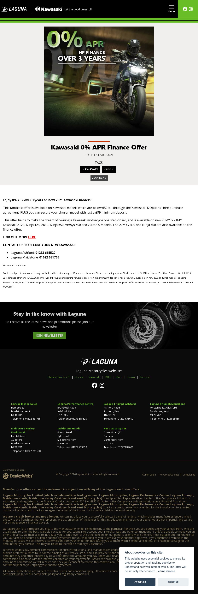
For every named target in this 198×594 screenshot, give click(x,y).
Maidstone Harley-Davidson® (23, 430)
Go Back (99, 178)
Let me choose (166, 571)
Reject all (173, 581)
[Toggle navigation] (171, 9)
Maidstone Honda (68, 428)
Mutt (119, 377)
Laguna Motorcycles (24, 404)
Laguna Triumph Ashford (120, 404)
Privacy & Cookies (169, 474)
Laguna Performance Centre (75, 404)
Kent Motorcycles (115, 428)
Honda (79, 377)
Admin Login (149, 474)
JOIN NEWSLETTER (49, 335)
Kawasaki (90, 169)
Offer (109, 169)
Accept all (140, 581)
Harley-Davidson (59, 377)
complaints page (13, 574)
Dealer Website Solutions (14, 470)
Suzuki (131, 377)
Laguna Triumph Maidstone (167, 404)
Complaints (189, 474)
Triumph (145, 377)
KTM (108, 377)
